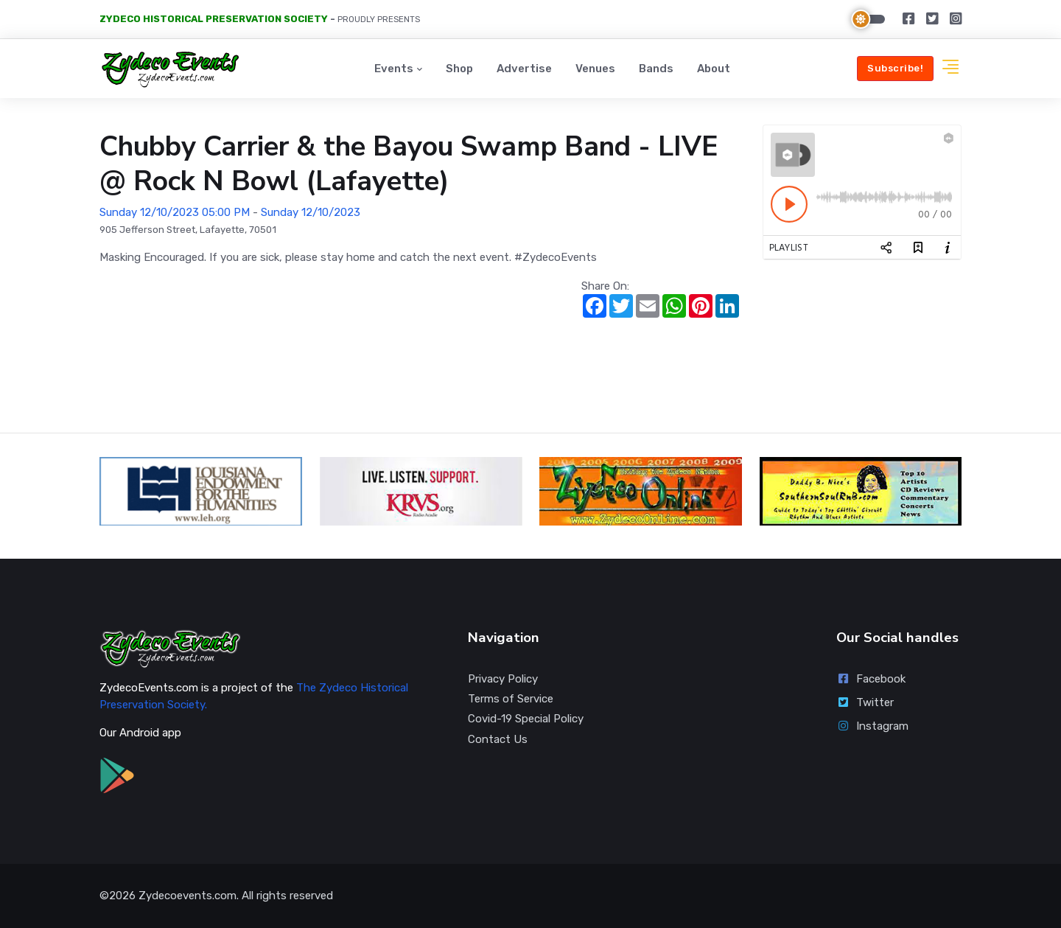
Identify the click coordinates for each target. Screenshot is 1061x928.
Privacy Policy (503, 678)
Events (393, 68)
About (713, 68)
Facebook (871, 678)
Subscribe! (895, 68)
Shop (459, 68)
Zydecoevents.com (188, 895)
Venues (595, 68)
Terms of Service (510, 698)
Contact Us (498, 739)
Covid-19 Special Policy (526, 718)
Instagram (872, 726)
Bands (656, 68)
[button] (950, 69)
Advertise (524, 68)
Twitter (865, 702)
